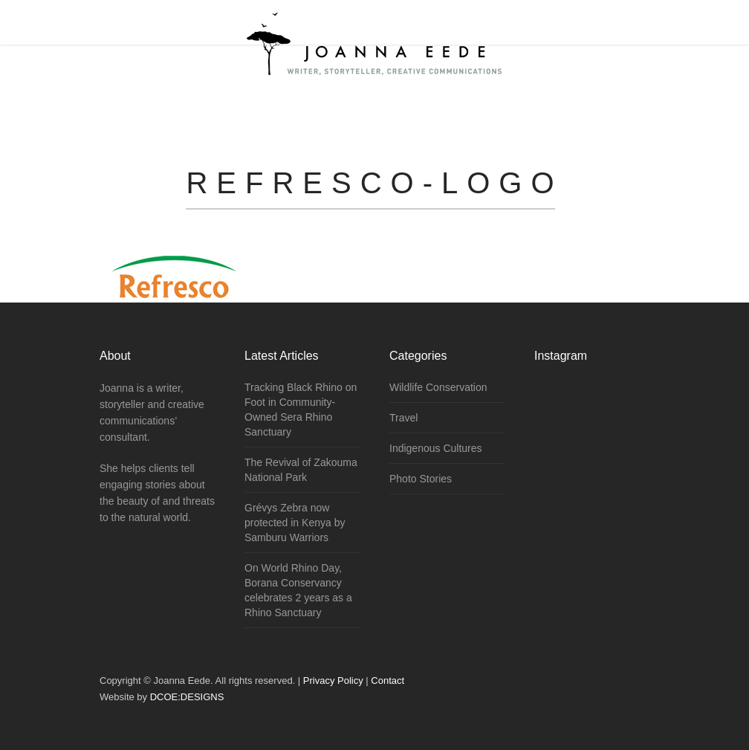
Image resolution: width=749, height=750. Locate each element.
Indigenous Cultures (435, 448)
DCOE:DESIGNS (187, 696)
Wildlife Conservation (438, 387)
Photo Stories (420, 479)
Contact (387, 680)
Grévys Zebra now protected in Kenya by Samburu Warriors (294, 522)
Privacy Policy (333, 680)
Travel (403, 418)
